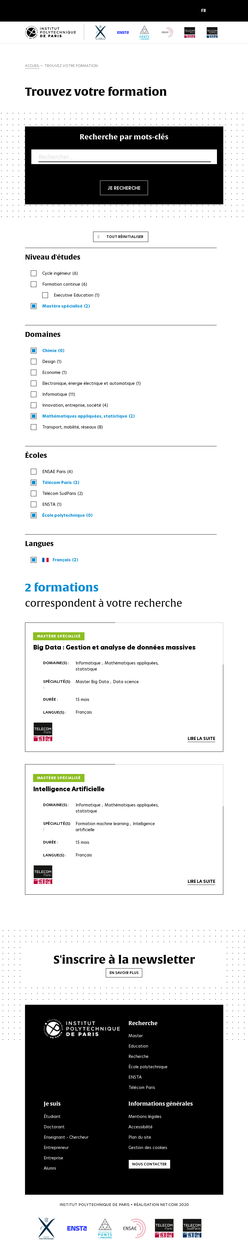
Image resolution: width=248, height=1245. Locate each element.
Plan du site (139, 1137)
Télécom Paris (141, 1087)
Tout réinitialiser (124, 236)
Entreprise (53, 1158)
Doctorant (54, 1127)
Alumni (50, 1168)
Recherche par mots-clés (124, 136)
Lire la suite (201, 738)
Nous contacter (149, 1164)
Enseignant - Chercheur (66, 1137)
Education (138, 1046)
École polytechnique (148, 1067)
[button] (205, 11)
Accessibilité (140, 1127)
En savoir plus (124, 972)
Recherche (138, 1056)
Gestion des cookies (147, 1147)
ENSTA (135, 1077)
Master (135, 1036)
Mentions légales (145, 1116)
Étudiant (52, 1116)
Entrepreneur (56, 1147)
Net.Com (169, 1204)
